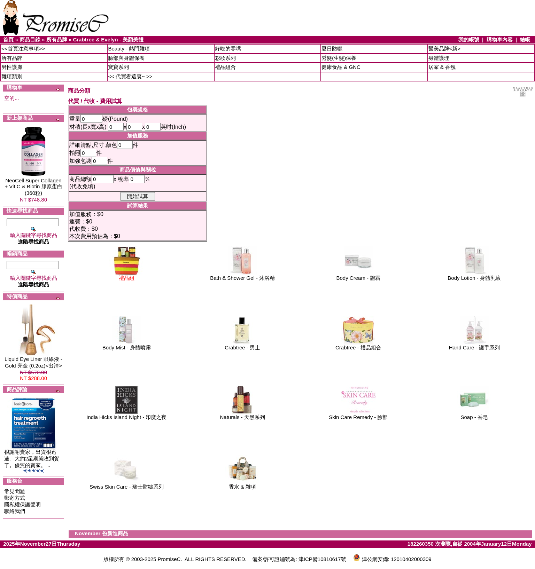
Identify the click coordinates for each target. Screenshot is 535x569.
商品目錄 (30, 39)
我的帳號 (468, 39)
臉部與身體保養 (126, 58)
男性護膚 (11, 67)
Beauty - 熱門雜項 (129, 49)
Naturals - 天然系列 (242, 414)
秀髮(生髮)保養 (338, 58)
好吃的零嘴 (228, 49)
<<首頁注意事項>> (23, 49)
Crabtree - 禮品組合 (358, 345)
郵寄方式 (14, 498)
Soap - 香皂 (474, 414)
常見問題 (14, 491)
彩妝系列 (225, 58)
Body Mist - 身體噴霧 (126, 345)
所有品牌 (56, 39)
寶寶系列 (118, 67)
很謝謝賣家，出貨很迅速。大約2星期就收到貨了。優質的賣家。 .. (31, 458)
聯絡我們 (14, 511)
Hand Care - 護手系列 (474, 345)
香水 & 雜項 (242, 484)
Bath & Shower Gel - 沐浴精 (242, 275)
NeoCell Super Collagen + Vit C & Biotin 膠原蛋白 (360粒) (33, 186)
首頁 (8, 39)
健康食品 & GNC (340, 67)
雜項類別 (11, 76)
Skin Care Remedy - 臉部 (358, 414)
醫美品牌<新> (444, 49)
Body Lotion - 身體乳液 (474, 275)
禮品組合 (225, 67)
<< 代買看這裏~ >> (130, 76)
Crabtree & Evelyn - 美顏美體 (108, 39)
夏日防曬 (331, 49)
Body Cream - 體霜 (358, 275)
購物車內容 (500, 39)
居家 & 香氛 (442, 67)
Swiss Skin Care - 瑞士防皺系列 (127, 484)
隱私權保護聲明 (22, 504)
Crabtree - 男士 (242, 345)
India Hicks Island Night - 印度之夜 (126, 414)
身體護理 (438, 58)
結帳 (525, 39)
